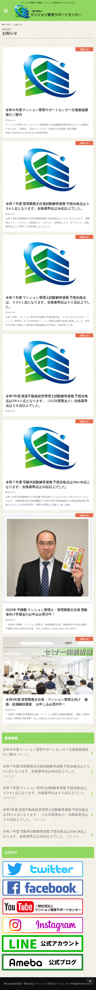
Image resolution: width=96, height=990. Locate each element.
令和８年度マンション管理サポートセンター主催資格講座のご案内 (46, 752)
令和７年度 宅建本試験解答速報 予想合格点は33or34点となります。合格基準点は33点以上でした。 (45, 834)
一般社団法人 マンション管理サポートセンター (46, 983)
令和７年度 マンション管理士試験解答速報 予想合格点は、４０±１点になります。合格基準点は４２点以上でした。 (46, 793)
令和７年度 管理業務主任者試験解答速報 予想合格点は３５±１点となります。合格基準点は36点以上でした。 (46, 771)
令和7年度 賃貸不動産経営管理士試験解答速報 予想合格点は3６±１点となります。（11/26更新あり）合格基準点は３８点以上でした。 (45, 814)
